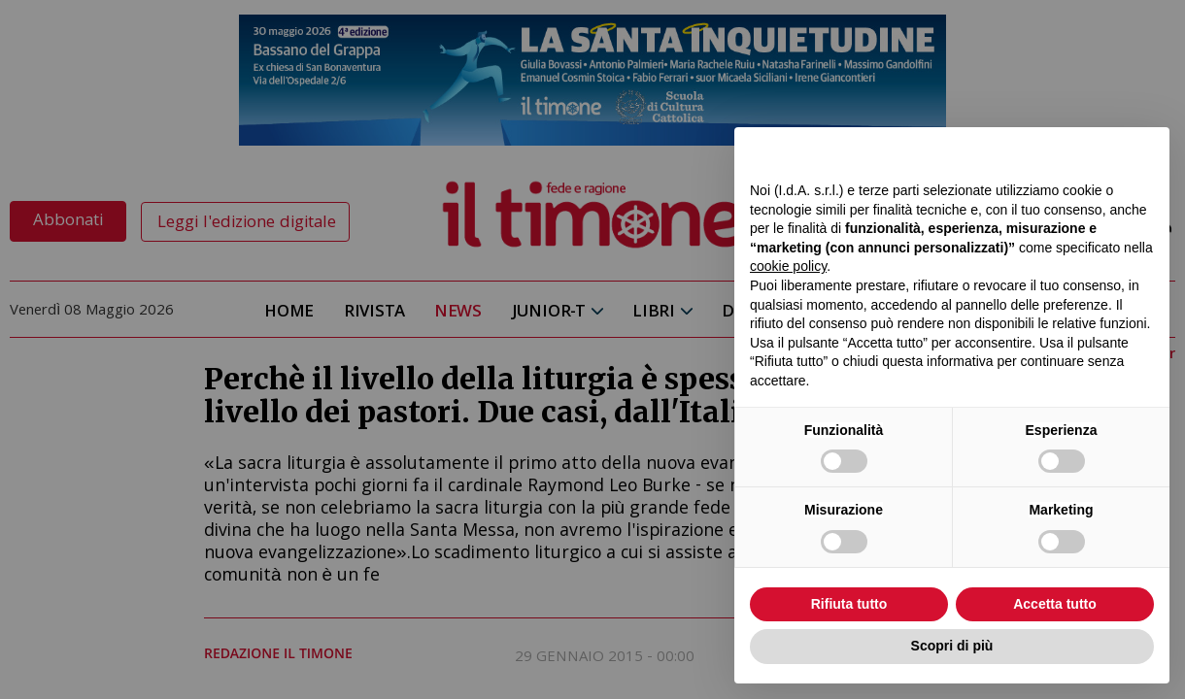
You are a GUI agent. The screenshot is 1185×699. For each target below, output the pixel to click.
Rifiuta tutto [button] (849, 604)
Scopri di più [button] (952, 645)
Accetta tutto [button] (1055, 604)
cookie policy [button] (788, 266)
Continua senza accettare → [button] (1064, 152)
